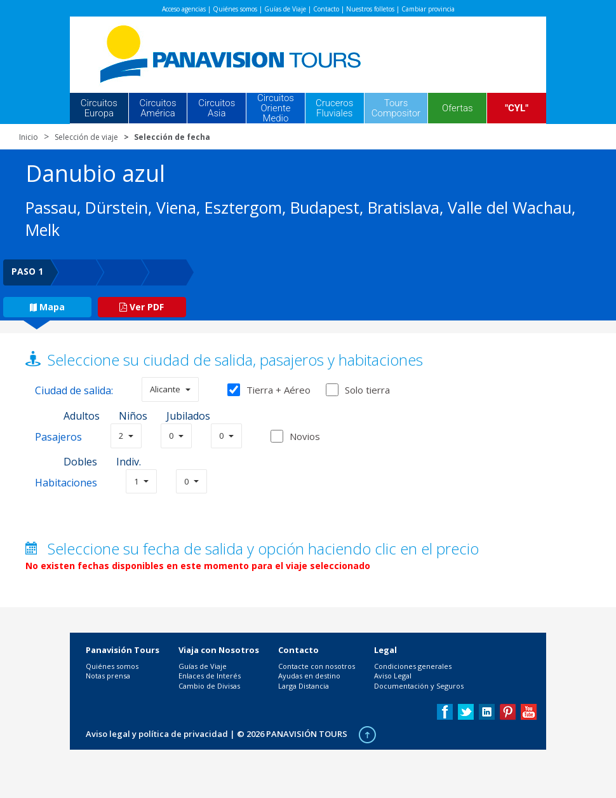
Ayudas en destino (309, 675)
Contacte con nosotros (316, 666)
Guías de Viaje (285, 8)
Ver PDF (141, 307)
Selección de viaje (86, 137)
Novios (305, 436)
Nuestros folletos (370, 8)
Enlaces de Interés (209, 675)
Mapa (47, 307)
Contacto (326, 8)
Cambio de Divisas (209, 686)
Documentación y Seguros (419, 686)
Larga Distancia (303, 686)
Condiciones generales (413, 666)
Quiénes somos (235, 8)
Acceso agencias (184, 8)
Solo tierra (358, 389)
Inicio (28, 137)
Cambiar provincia (428, 8)
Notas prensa (108, 675)
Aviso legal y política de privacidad (157, 734)
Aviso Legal (393, 675)
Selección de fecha (172, 137)
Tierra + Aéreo (269, 389)
